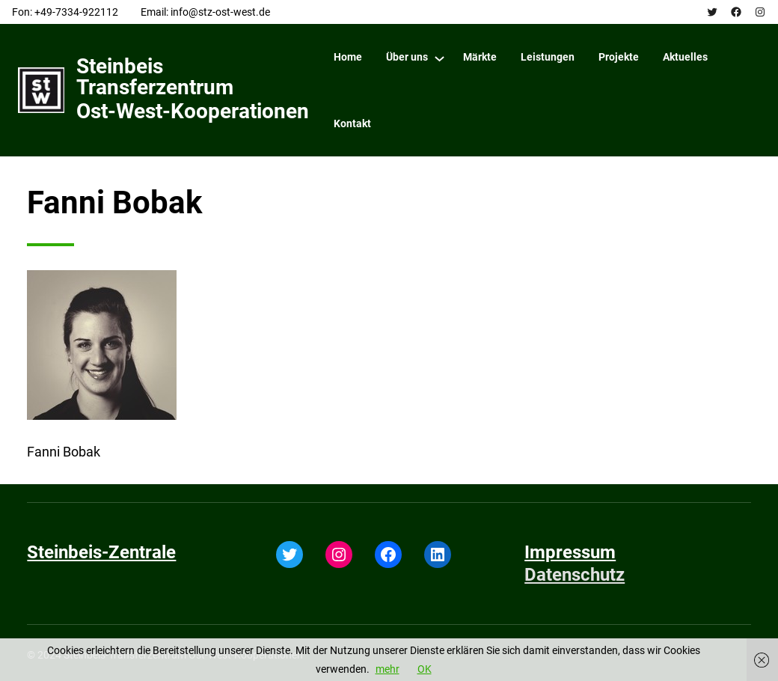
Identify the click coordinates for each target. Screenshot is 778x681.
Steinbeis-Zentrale (101, 552)
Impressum (570, 552)
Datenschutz (574, 574)
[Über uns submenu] (439, 58)
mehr (387, 669)
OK (424, 669)
